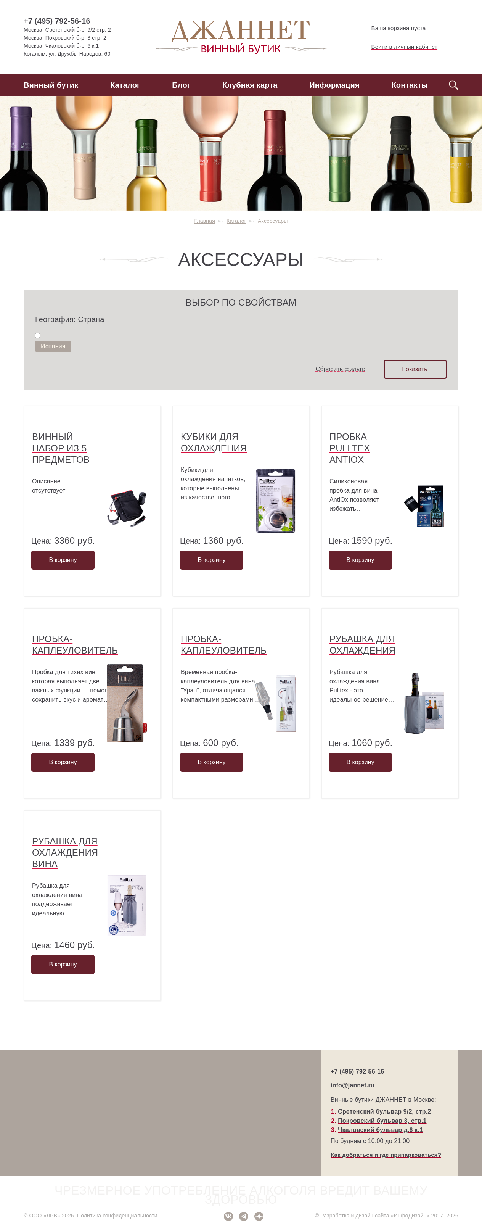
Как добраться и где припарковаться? (386, 1154)
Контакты (409, 85)
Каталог (125, 85)
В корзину (63, 560)
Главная (204, 221)
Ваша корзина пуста (392, 28)
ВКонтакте (228, 1216)
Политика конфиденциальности (117, 1216)
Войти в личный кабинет (398, 47)
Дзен (258, 1216)
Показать (414, 369)
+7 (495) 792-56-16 (57, 21)
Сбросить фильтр (340, 369)
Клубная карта (250, 85)
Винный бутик (51, 85)
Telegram (243, 1216)
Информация (334, 85)
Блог (181, 85)
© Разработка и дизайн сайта (352, 1216)
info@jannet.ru (352, 1085)
